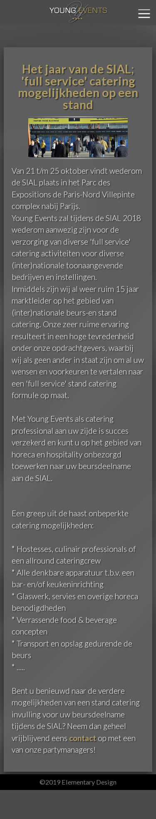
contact (82, 738)
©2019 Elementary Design (78, 782)
